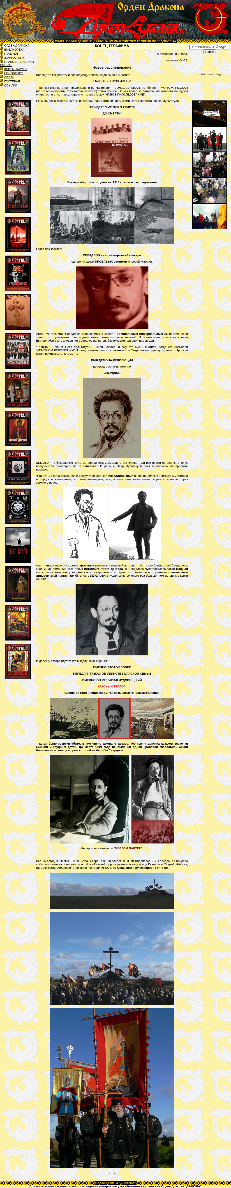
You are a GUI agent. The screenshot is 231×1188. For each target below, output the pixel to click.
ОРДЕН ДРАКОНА (17, 45)
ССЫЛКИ (10, 85)
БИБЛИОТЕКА (14, 49)
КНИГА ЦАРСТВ (15, 69)
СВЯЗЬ (9, 77)
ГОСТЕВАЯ (12, 81)
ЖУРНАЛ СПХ (14, 57)
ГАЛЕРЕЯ (11, 53)
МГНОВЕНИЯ (13, 73)
